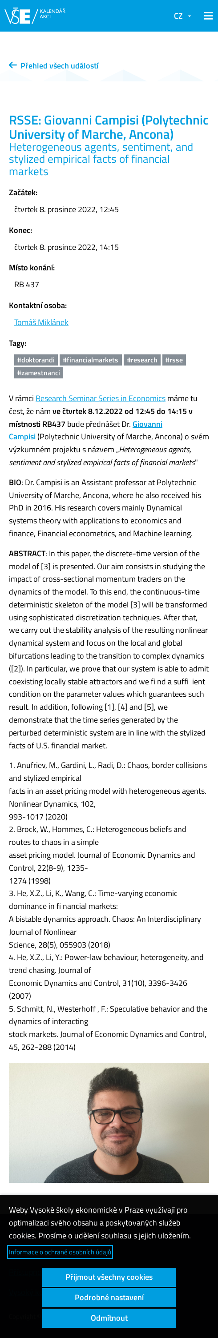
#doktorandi (36, 359)
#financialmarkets (90, 359)
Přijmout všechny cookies (109, 1277)
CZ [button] (178, 16)
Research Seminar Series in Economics (101, 398)
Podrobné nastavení (109, 1297)
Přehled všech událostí (53, 66)
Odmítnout (109, 1318)
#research (142, 359)
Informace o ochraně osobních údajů (60, 1252)
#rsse (174, 359)
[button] (207, 16)
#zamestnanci (38, 372)
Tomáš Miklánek (41, 322)
